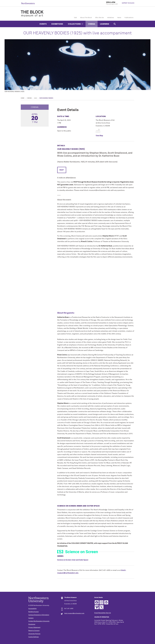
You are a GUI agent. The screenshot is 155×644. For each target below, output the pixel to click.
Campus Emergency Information (38, 615)
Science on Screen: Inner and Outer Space (72, 560)
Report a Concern (34, 630)
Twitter (101, 607)
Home (22, 98)
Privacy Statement (34, 627)
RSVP (61, 170)
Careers (30, 618)
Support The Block (128, 3)
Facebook (97, 602)
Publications (129, 18)
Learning (104, 24)
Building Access (33, 611)
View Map (99, 135)
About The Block (86, 18)
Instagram (101, 602)
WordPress (106, 602)
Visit (75, 18)
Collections (74, 24)
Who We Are (99, 18)
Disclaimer (31, 624)
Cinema (91, 24)
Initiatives (110, 18)
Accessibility (32, 608)
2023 (35, 98)
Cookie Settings (33, 637)
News (119, 18)
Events (43, 24)
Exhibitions (57, 24)
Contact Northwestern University (38, 621)
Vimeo (97, 607)
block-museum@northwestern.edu (74, 613)
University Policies (34, 633)
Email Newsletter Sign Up (102, 613)
